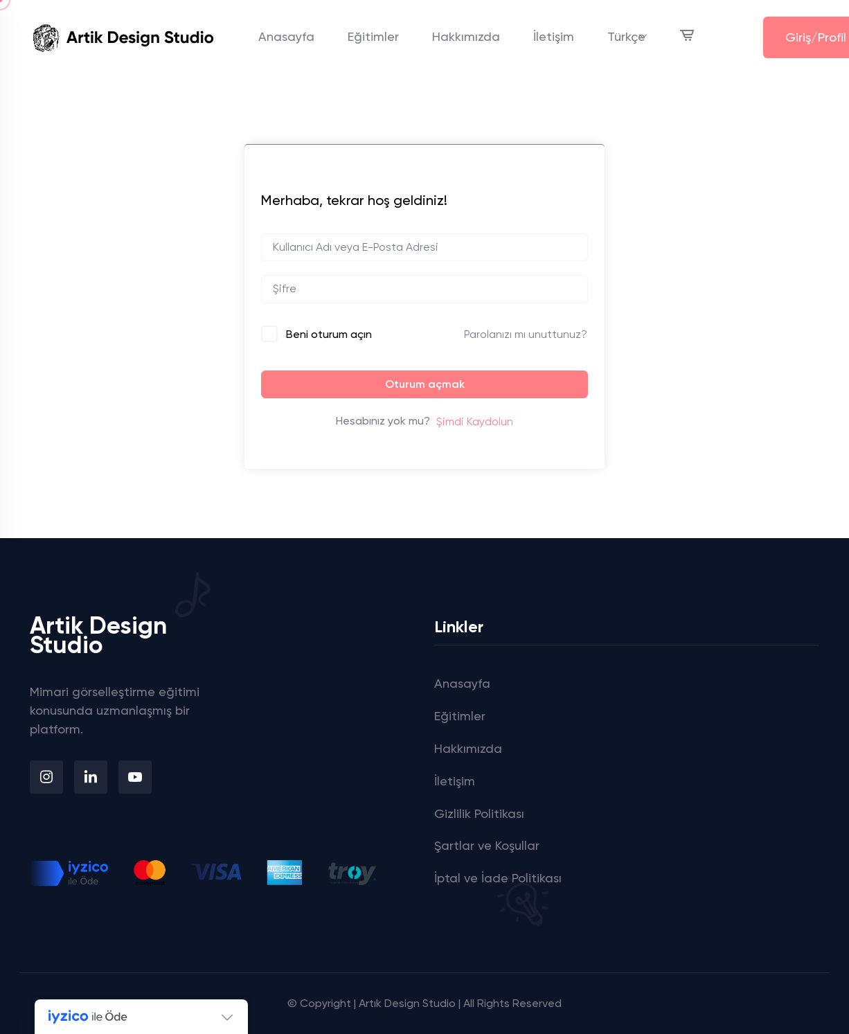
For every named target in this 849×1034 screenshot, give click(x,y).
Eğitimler (373, 36)
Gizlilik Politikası (479, 813)
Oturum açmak (425, 384)
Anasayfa (286, 36)
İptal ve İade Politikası (498, 878)
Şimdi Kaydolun (474, 421)
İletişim (553, 36)
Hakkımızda (466, 36)
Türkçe (626, 36)
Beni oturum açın (329, 334)
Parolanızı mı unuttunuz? (525, 334)
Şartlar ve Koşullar (486, 845)
